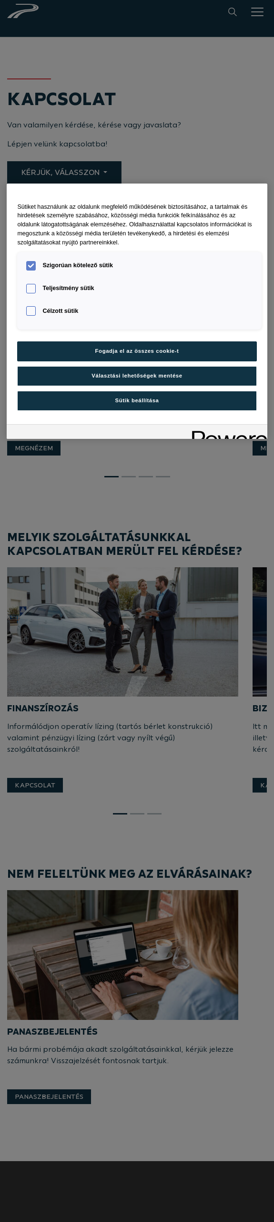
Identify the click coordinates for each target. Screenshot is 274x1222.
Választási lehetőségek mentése (136, 375)
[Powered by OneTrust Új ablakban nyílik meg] (226, 433)
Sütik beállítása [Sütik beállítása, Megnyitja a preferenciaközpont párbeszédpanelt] (137, 400)
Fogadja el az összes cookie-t (137, 351)
